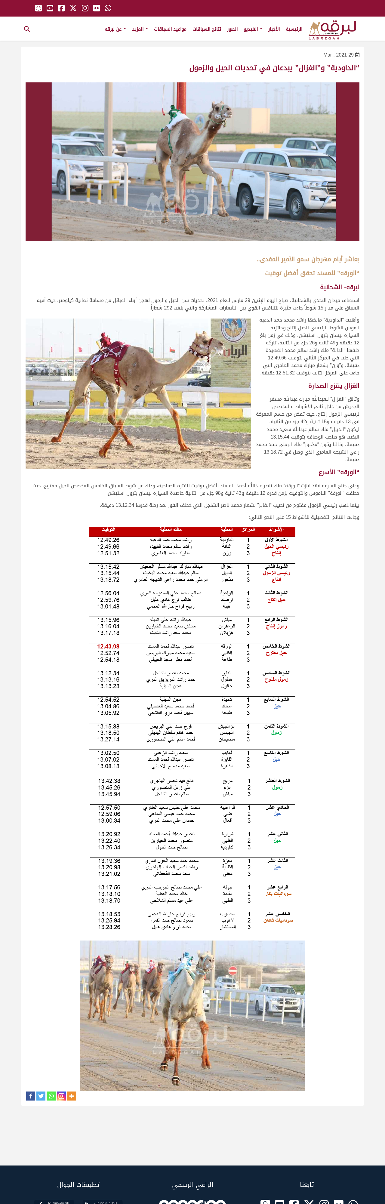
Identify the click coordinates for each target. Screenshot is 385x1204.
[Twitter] (40, 1096)
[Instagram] (61, 1096)
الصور (232, 29)
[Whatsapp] (51, 1096)
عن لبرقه (115, 29)
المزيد (140, 29)
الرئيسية (294, 29)
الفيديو (253, 29)
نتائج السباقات (206, 29)
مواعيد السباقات (170, 29)
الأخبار (274, 29)
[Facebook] (30, 1096)
